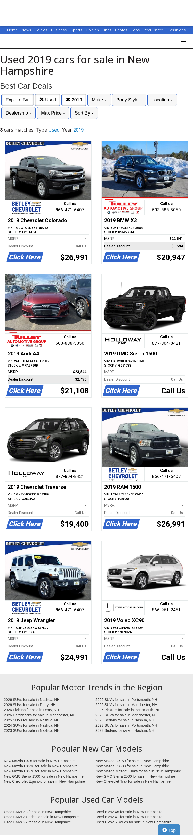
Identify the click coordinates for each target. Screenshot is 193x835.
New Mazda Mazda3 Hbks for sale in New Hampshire (138, 771)
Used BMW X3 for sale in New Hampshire (37, 812)
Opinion (93, 30)
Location (162, 99)
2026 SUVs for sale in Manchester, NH (126, 705)
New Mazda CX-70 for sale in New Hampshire (41, 771)
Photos (121, 30)
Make (99, 99)
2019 (74, 99)
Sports (76, 30)
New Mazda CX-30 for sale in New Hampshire (41, 766)
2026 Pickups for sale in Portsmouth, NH (127, 710)
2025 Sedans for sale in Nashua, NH (124, 720)
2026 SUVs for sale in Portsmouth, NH (126, 700)
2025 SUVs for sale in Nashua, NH (32, 720)
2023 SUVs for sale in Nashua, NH (32, 730)
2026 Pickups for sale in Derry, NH (31, 710)
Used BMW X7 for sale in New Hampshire (37, 822)
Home (12, 30)
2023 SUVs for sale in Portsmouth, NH (126, 725)
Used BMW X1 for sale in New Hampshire (129, 817)
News (26, 30)
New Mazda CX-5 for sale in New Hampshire (40, 761)
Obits (107, 30)
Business (59, 30)
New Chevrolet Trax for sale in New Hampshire (133, 781)
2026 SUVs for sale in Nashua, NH (32, 700)
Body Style (129, 99)
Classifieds (176, 30)
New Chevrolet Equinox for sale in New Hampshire (44, 781)
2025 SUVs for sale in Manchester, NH (126, 715)
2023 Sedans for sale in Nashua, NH (124, 730)
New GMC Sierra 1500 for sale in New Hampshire (44, 776)
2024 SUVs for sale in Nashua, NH (32, 725)
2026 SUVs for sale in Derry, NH (29, 705)
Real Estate (153, 30)
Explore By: (17, 99)
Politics (41, 30)
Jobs (136, 30)
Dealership (18, 113)
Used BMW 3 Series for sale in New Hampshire (42, 817)
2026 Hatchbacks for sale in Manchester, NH (39, 715)
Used (47, 99)
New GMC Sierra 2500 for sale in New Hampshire (135, 776)
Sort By (84, 113)
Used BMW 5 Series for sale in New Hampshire (133, 822)
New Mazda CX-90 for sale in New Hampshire (132, 766)
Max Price (53, 113)
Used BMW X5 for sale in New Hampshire (129, 812)
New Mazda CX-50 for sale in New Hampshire (132, 761)
